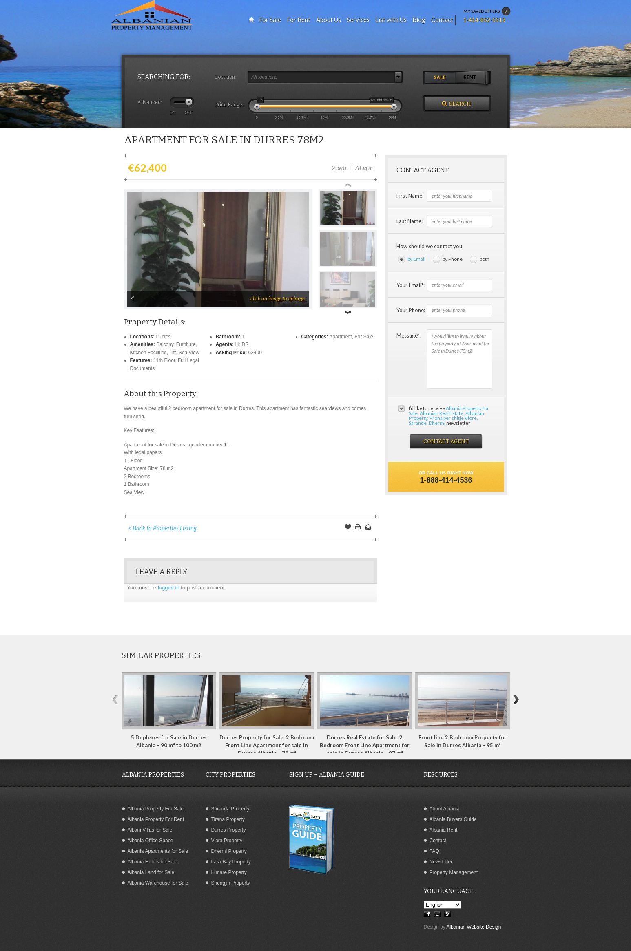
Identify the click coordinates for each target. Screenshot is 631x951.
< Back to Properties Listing (162, 528)
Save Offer (348, 527)
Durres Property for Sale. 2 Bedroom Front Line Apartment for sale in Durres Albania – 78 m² (266, 745)
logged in (168, 588)
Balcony (164, 344)
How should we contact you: (429, 246)
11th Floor (164, 360)
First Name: (409, 195)
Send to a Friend (368, 527)
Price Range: (229, 105)
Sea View (189, 352)
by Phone (453, 259)
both (484, 259)
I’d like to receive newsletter (449, 415)
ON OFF (181, 112)
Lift (172, 352)
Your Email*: (410, 285)
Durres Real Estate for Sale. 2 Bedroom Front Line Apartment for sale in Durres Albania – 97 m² (365, 745)
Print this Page (358, 527)
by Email (416, 259)
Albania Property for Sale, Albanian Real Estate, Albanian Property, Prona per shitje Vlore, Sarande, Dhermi (449, 415)
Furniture (186, 344)
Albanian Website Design (474, 927)
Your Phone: (410, 310)
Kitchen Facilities (148, 352)
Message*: (408, 335)
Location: (225, 77)
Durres (163, 337)
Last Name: (409, 221)
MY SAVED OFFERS (487, 11)
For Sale (363, 337)
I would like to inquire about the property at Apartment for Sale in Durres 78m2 (459, 359)
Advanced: (149, 102)
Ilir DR (242, 344)
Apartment (340, 337)
